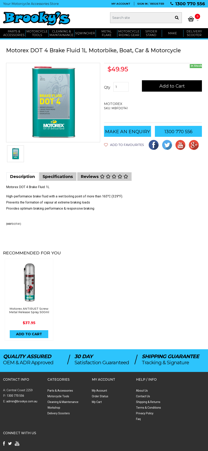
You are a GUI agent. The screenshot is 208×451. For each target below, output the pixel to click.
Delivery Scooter (194, 32)
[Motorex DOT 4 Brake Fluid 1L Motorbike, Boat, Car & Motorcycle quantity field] (121, 86)
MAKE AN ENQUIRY (127, 131)
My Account (89, 390)
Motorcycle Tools (53, 396)
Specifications (58, 176)
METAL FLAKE (106, 32)
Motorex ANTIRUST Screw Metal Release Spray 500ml (28, 310)
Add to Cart (172, 85)
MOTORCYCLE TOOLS (37, 32)
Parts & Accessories (55, 390)
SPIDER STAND (151, 32)
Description (22, 176)
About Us (127, 390)
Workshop (48, 407)
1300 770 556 (190, 3)
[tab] (22, 176)
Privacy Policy (130, 413)
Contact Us (128, 396)
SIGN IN (142, 3)
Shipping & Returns (133, 401)
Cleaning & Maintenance (57, 401)
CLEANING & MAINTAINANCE (61, 32)
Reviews (104, 176)
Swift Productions (57, 446)
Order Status (90, 396)
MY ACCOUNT (121, 3)
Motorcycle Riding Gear (128, 32)
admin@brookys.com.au (21, 401)
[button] (124, 144)
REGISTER (157, 3)
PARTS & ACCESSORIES (14, 32)
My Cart (87, 401)
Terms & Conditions (133, 407)
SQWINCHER (85, 33)
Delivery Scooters (53, 413)
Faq (123, 418)
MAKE (172, 33)
